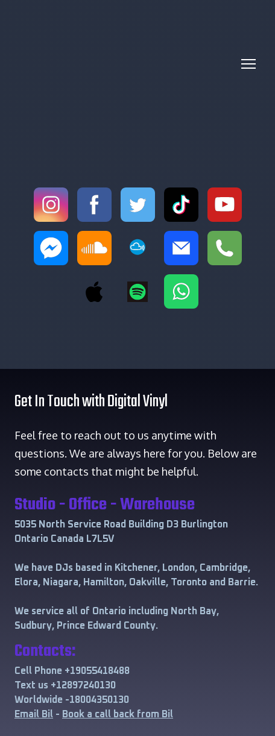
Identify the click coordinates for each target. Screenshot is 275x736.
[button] (51, 204)
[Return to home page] (125, 63)
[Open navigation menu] (248, 64)
